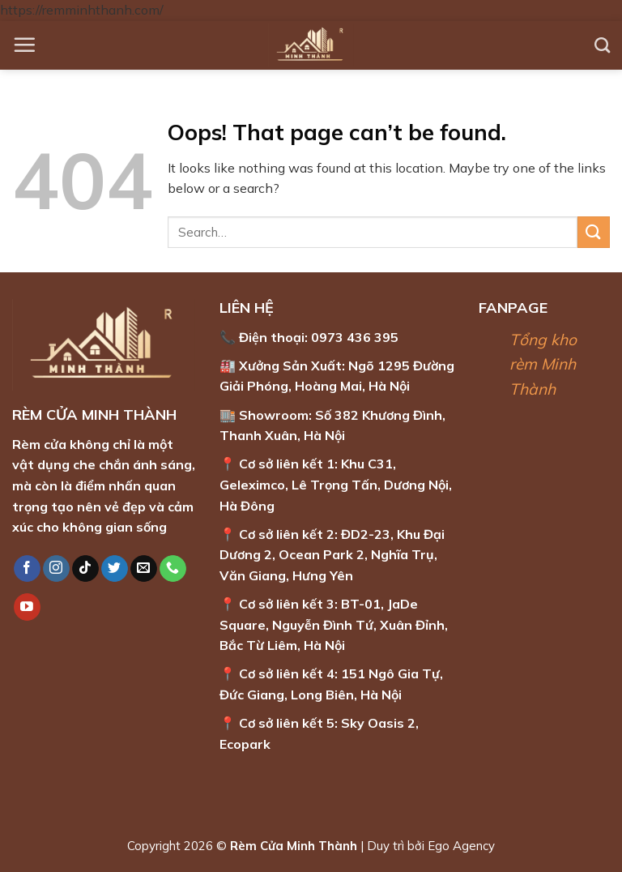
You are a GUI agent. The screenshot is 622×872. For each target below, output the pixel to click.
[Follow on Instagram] (56, 569)
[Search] (602, 45)
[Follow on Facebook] (27, 569)
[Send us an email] (143, 569)
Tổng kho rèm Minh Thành (543, 364)
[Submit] (593, 232)
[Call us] (173, 569)
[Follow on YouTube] (27, 607)
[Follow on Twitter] (114, 569)
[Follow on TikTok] (85, 569)
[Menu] (24, 44)
